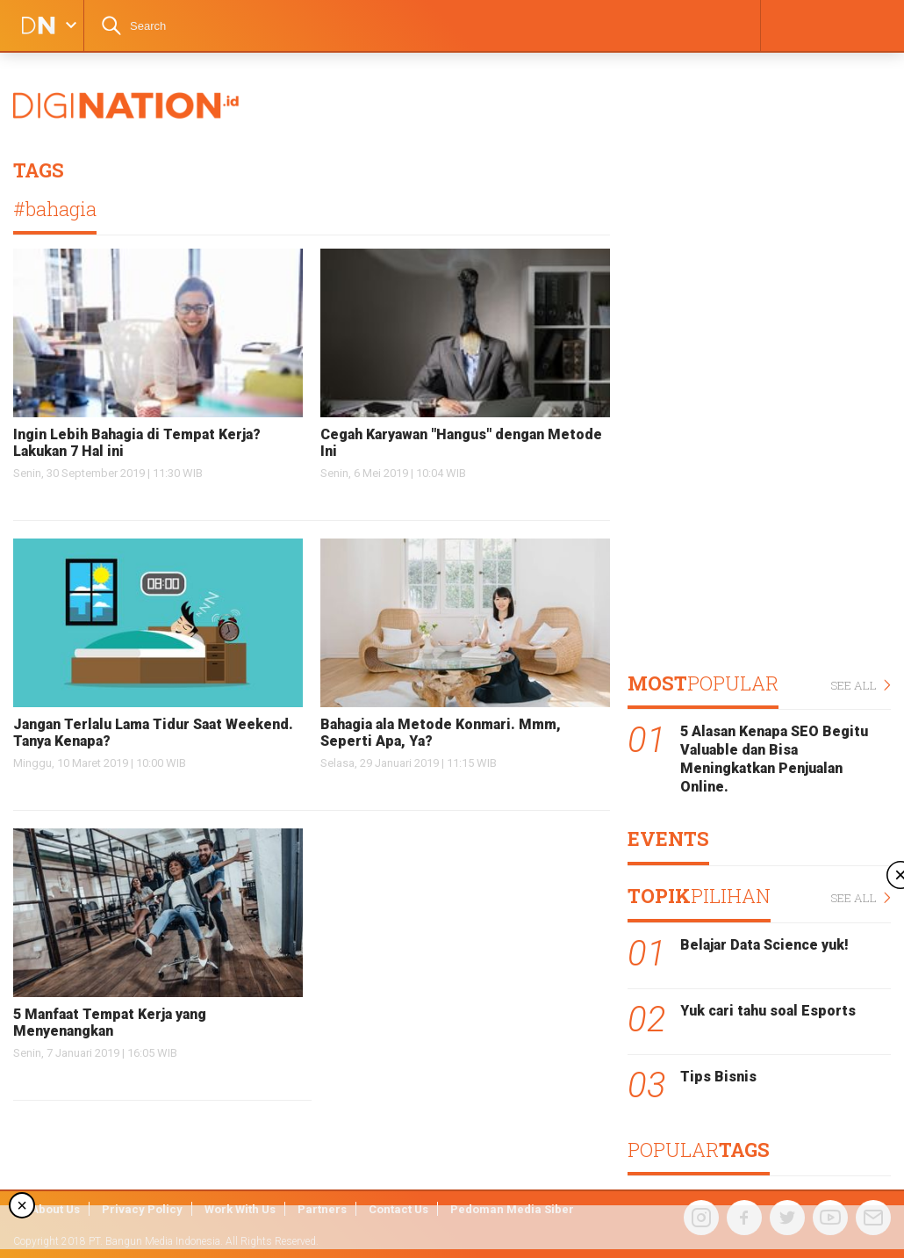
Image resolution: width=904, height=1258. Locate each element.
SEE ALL (860, 685)
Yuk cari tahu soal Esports (768, 1010)
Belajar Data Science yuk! (764, 944)
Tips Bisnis (718, 1076)
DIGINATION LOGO (32, 25)
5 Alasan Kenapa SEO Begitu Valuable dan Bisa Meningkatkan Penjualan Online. (774, 758)
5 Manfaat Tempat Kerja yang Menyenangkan (109, 1022)
